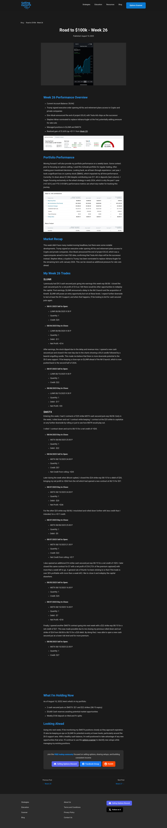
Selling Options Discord (65, 764)
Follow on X (115, 809)
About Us (67, 802)
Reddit (108, 764)
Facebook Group (90, 764)
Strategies (86, 5)
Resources (110, 5)
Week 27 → (120, 784)
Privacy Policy (69, 812)
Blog (120, 5)
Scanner (24, 812)
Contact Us (68, 818)
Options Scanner (136, 5)
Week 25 (83, 131)
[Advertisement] (83, 674)
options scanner (89, 740)
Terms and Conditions (72, 807)
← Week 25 (47, 784)
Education (98, 5)
